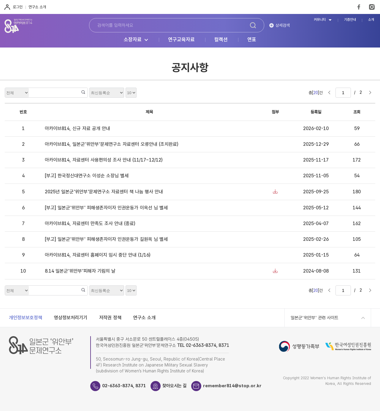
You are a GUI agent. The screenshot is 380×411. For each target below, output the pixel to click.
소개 (371, 20)
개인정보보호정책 (25, 317)
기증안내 (350, 20)
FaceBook (358, 7)
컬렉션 (221, 39)
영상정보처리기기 (70, 317)
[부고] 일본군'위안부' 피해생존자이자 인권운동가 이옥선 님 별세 (106, 208)
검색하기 (253, 25)
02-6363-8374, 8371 (124, 385)
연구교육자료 (181, 39)
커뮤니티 (320, 20)
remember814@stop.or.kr (232, 385)
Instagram (372, 7)
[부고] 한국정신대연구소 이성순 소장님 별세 (87, 175)
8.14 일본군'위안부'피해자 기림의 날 (80, 271)
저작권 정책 (110, 317)
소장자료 (133, 39)
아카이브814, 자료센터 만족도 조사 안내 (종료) (90, 223)
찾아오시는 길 (174, 385)
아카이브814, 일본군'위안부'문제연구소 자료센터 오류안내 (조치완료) (111, 144)
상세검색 (283, 25)
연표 (251, 39)
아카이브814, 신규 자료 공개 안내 (77, 128)
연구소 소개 (37, 7)
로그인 (18, 7)
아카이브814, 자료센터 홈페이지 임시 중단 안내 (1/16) (97, 255)
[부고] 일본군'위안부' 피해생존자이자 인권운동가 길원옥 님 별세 (106, 239)
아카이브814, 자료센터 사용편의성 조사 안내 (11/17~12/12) (103, 160)
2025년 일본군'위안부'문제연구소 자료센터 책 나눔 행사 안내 (104, 192)
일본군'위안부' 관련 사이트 (314, 317)
